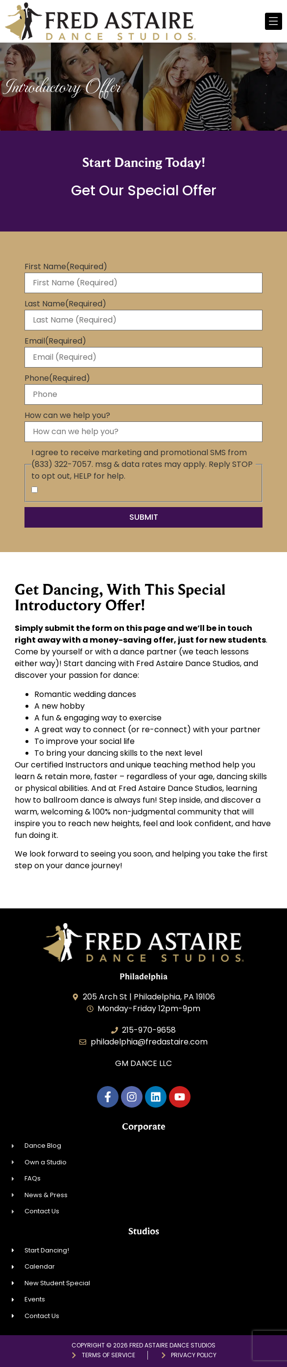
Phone (57, 378)
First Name (65, 267)
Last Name (65, 304)
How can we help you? (67, 415)
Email (55, 341)
